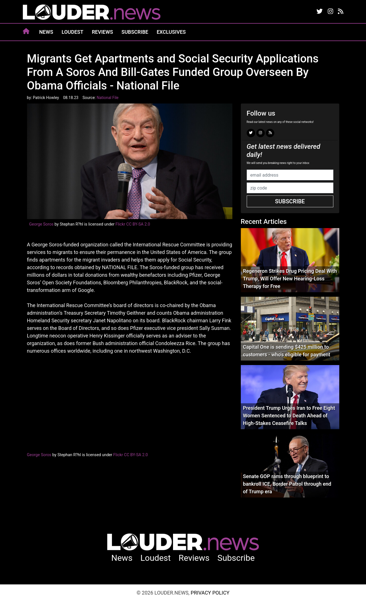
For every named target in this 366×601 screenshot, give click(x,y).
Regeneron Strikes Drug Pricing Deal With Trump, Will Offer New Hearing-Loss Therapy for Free (290, 278)
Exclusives (171, 32)
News (46, 32)
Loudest (72, 32)
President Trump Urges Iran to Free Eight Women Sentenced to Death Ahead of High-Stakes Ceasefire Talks (289, 415)
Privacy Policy (210, 593)
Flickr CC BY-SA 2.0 (133, 224)
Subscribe (135, 32)
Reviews (102, 32)
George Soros (41, 224)
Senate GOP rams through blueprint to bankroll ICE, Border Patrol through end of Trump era (287, 483)
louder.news (92, 12)
